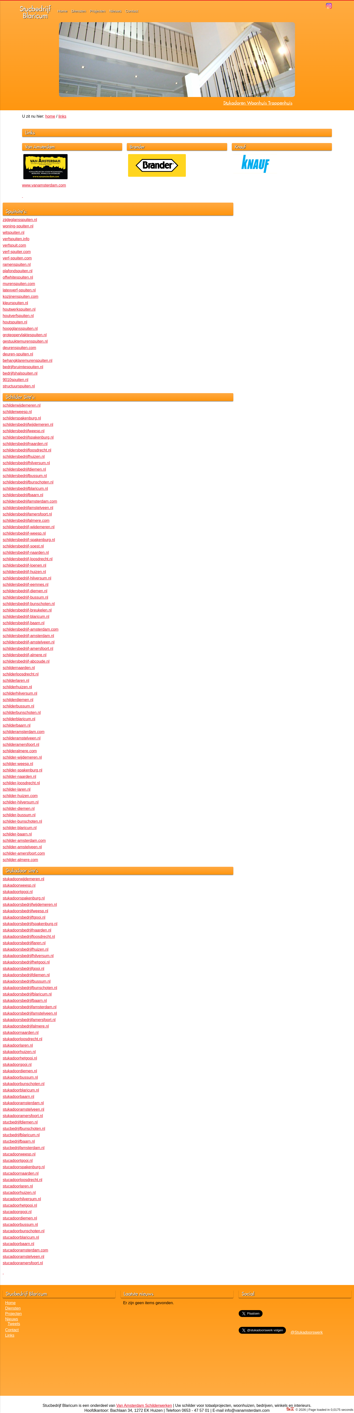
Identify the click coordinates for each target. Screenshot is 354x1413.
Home (62, 11)
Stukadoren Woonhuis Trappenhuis (257, 103)
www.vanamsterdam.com (44, 185)
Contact (131, 11)
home (50, 116)
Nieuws (115, 11)
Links (9, 1335)
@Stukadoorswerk (307, 1332)
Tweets (14, 1324)
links (62, 116)
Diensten (78, 11)
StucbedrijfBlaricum (35, 12)
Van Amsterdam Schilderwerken (144, 1405)
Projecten (97, 11)
